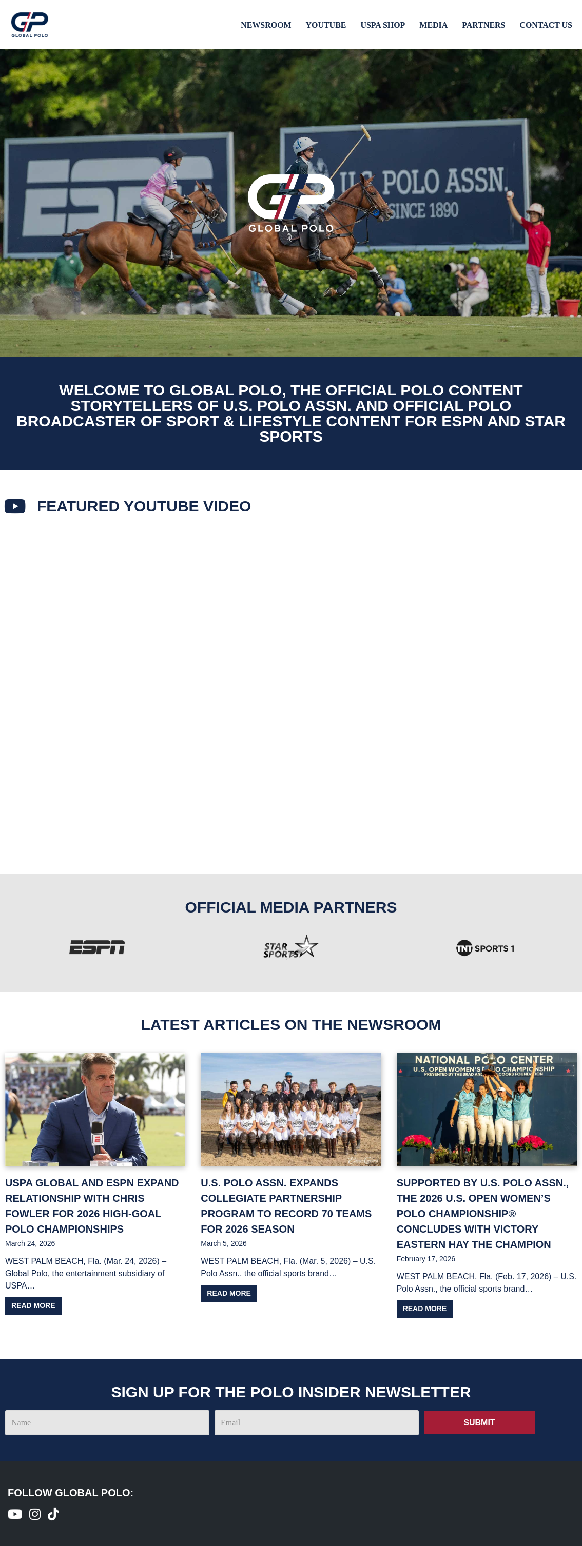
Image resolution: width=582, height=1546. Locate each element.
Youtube (325, 25)
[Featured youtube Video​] (15, 506)
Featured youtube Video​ (145, 506)
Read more (33, 1305)
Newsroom (265, 25)
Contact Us (545, 25)
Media (433, 25)
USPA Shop (382, 25)
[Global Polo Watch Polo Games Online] (30, 24)
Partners (483, 25)
